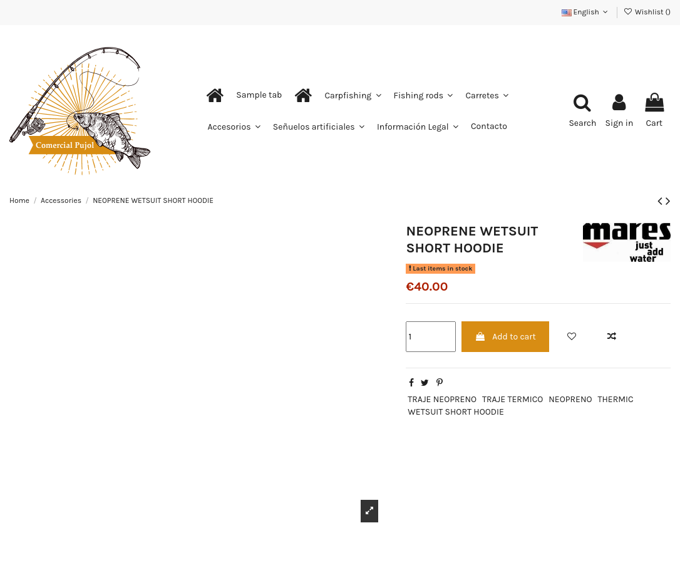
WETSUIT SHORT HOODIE (455, 412)
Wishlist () (647, 12)
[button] (259, 95)
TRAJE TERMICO (512, 399)
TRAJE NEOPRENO (442, 399)
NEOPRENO (570, 399)
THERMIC (615, 399)
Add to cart (505, 336)
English (586, 12)
